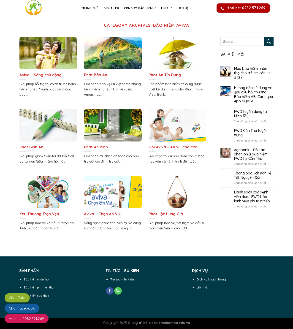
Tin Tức (166, 8)
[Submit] (269, 41)
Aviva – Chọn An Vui (102, 213)
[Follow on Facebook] (110, 291)
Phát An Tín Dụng (165, 74)
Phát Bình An (31, 146)
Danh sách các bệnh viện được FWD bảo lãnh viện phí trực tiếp (252, 196)
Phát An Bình (96, 146)
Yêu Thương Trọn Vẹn (39, 213)
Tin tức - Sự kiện (122, 279)
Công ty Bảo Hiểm (140, 8)
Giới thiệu (111, 8)
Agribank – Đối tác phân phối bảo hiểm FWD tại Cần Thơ (250, 154)
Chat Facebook (22, 308)
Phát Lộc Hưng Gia (166, 213)
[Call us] (118, 291)
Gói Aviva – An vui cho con (173, 146)
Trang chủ (89, 8)
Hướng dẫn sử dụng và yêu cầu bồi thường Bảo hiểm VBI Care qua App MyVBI (253, 94)
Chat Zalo (17, 298)
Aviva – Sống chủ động (40, 74)
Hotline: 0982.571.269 (26, 318)
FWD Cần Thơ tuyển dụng (251, 132)
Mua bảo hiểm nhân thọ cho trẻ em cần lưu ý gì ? (252, 72)
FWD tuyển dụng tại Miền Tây (251, 113)
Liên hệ (182, 8)
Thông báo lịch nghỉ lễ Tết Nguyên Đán (252, 175)
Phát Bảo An (95, 74)
